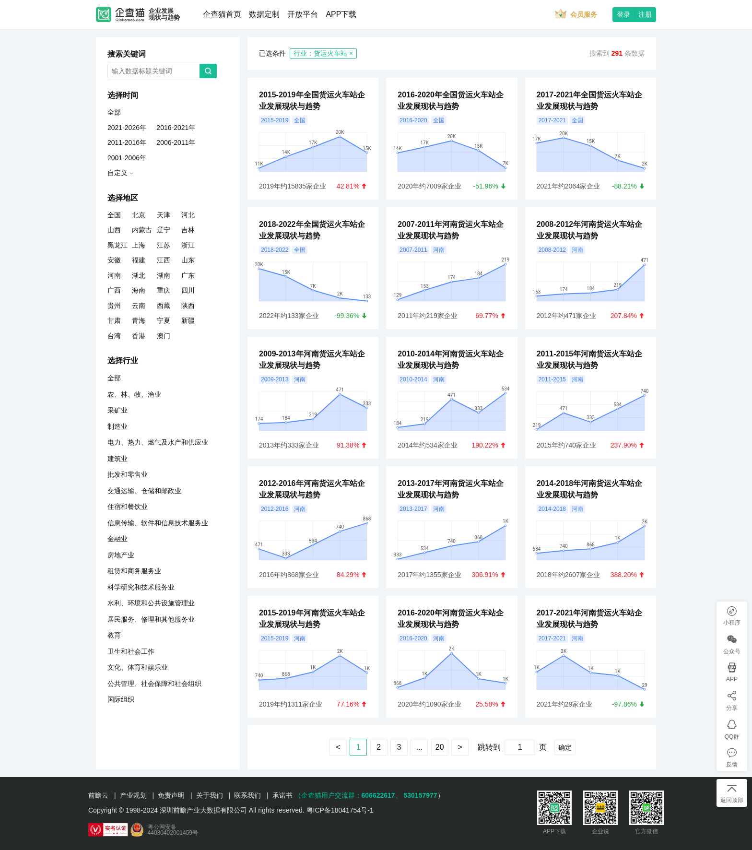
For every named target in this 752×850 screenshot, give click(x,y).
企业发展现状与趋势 (164, 14)
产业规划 (133, 795)
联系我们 (247, 795)
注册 (645, 14)
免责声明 (171, 795)
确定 (565, 747)
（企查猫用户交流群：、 (348, 795)
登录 (623, 14)
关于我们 (209, 795)
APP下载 (341, 14)
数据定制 (264, 14)
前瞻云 (98, 795)
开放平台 (302, 14)
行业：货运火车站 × (323, 53)
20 (439, 747)
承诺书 (282, 795)
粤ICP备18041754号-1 (340, 810)
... (419, 747)
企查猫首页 (222, 14)
